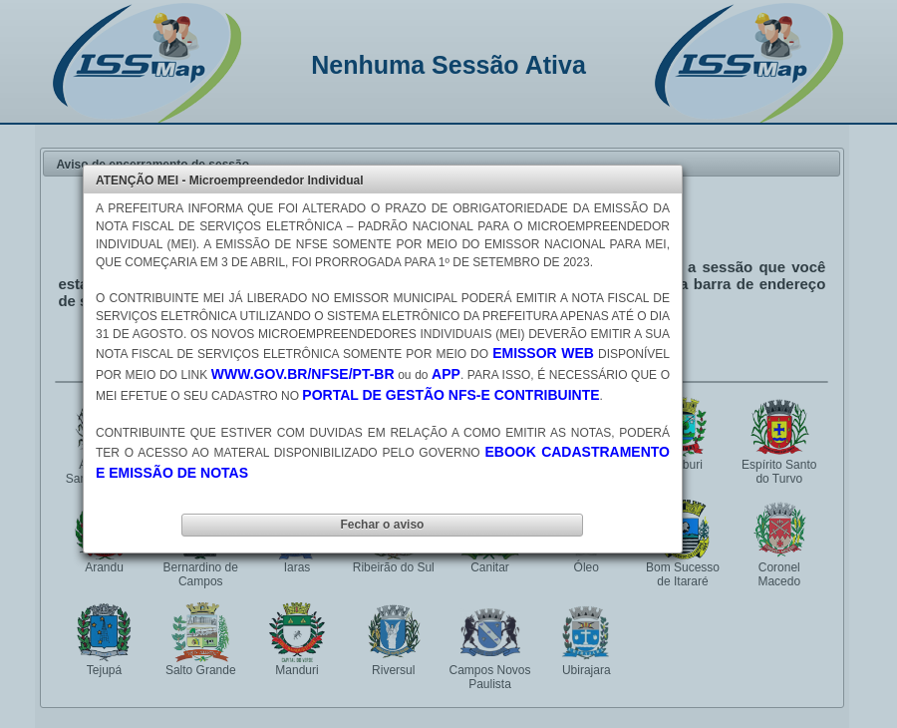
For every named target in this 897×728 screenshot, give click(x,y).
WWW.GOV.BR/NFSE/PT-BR (303, 374)
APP (446, 374)
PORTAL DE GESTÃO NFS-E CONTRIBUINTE (450, 395)
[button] (382, 525)
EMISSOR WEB (543, 353)
